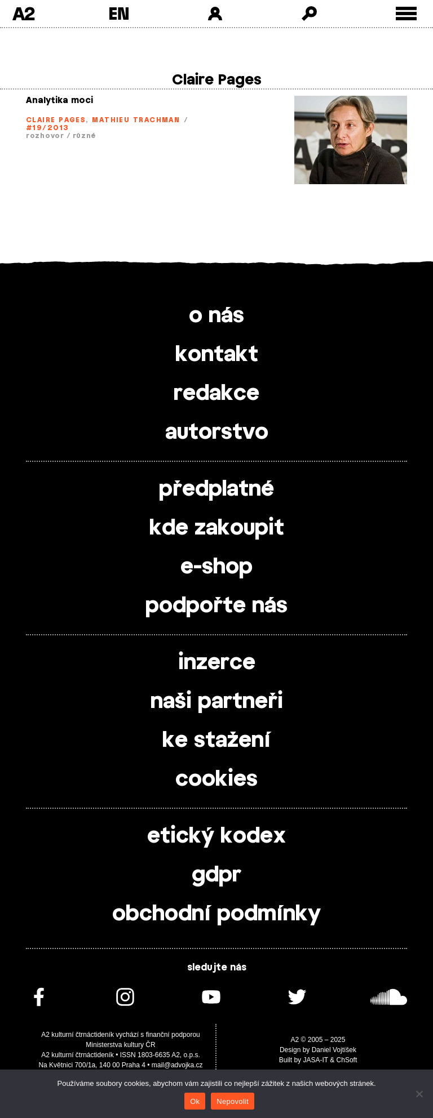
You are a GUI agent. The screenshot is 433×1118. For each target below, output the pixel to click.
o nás (216, 315)
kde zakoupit (216, 528)
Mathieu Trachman (136, 120)
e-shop (216, 567)
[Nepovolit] (419, 1093)
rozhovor (45, 136)
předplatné (216, 489)
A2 (23, 13)
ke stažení (216, 740)
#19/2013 (47, 128)
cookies (216, 779)
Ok (195, 1101)
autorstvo (216, 432)
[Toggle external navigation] (406, 14)
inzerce (216, 662)
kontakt (216, 354)
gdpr (216, 875)
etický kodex (216, 836)
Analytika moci (59, 100)
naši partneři (217, 701)
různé (84, 136)
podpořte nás (216, 606)
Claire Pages (56, 120)
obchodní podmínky (216, 914)
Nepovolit (232, 1101)
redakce (216, 393)
